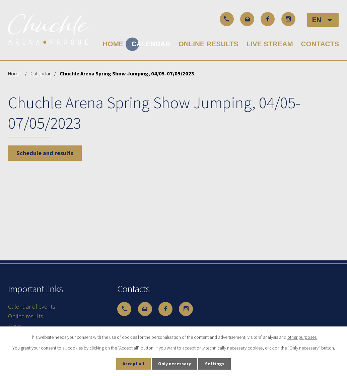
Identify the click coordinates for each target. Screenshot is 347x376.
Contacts (320, 44)
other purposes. (302, 337)
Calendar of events (31, 306)
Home (113, 44)
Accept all (132, 364)
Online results (208, 44)
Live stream (270, 44)
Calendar (151, 44)
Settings (216, 364)
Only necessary (174, 364)
